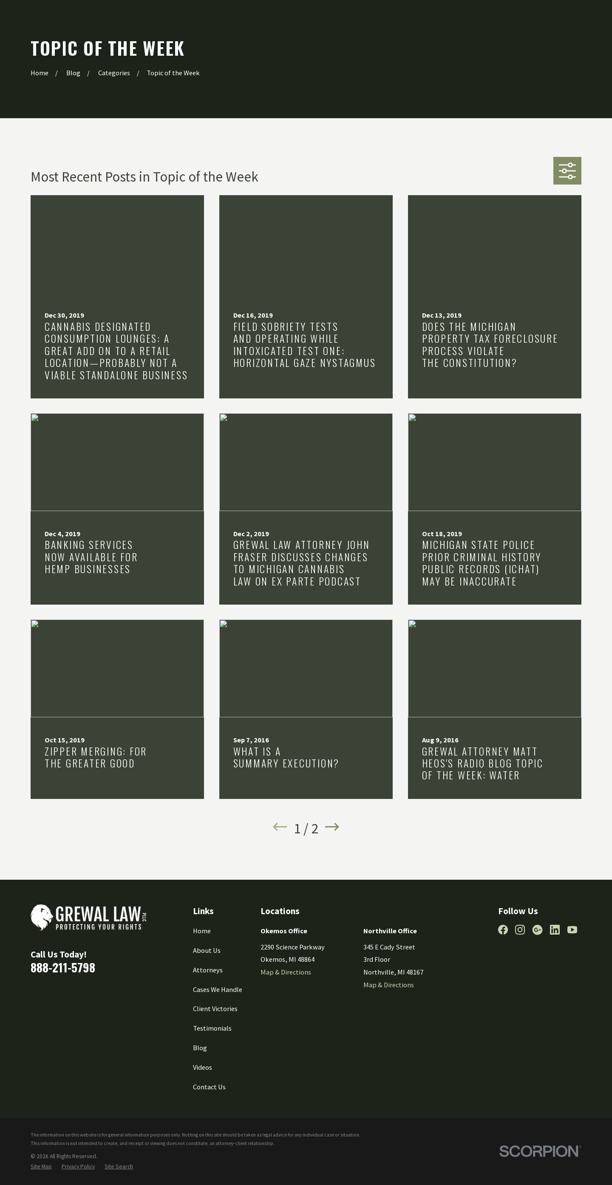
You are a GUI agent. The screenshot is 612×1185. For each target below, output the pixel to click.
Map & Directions (286, 972)
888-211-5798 (63, 967)
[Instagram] (520, 930)
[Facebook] (503, 930)
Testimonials (212, 1028)
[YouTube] (572, 930)
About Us (207, 950)
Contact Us (209, 1087)
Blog (200, 1047)
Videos (202, 1067)
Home (202, 930)
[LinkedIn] (555, 930)
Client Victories (215, 1008)
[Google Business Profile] (537, 930)
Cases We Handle (217, 989)
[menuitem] (41, 1167)
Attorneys (208, 970)
